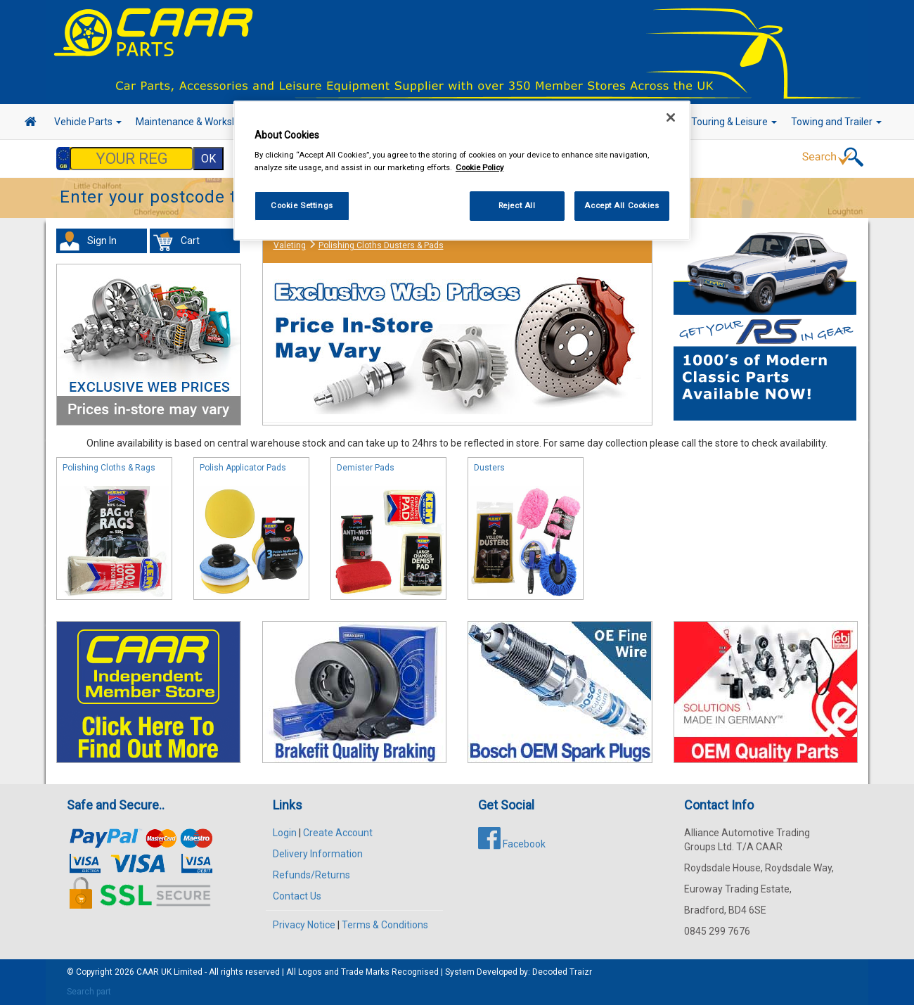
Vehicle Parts (88, 121)
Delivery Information (318, 853)
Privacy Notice (304, 924)
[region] (461, 171)
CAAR (147, 972)
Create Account (338, 832)
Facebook (512, 844)
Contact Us (297, 896)
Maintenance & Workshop (197, 121)
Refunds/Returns (311, 875)
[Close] (670, 117)
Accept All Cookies (621, 205)
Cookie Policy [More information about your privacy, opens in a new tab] (479, 167)
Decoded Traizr (562, 972)
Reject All (517, 205)
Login (285, 832)
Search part (89, 992)
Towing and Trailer (836, 121)
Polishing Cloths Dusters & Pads (381, 245)
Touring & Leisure (734, 121)
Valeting (289, 245)
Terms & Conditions (385, 924)
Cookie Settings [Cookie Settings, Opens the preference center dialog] (302, 205)
